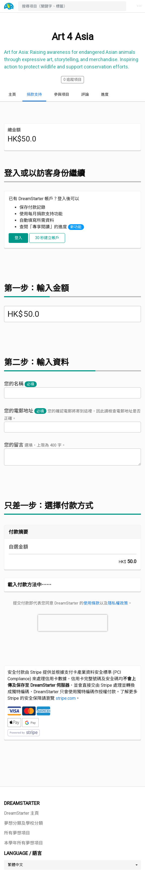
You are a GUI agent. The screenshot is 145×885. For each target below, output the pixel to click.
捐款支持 (34, 94)
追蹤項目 (72, 79)
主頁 (12, 94)
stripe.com (66, 698)
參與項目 (61, 94)
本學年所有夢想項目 (23, 843)
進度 (105, 94)
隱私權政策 (118, 603)
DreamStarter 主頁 (21, 813)
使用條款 (91, 603)
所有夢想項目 (17, 833)
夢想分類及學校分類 (23, 823)
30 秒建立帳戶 (47, 238)
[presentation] (72, 623)
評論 (85, 94)
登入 (18, 238)
